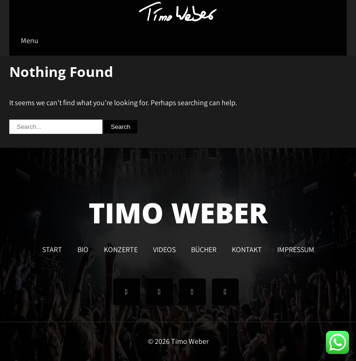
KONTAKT (247, 248)
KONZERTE (121, 248)
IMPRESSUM (295, 248)
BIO (83, 248)
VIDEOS (164, 248)
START (52, 248)
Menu (29, 40)
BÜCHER (203, 248)
